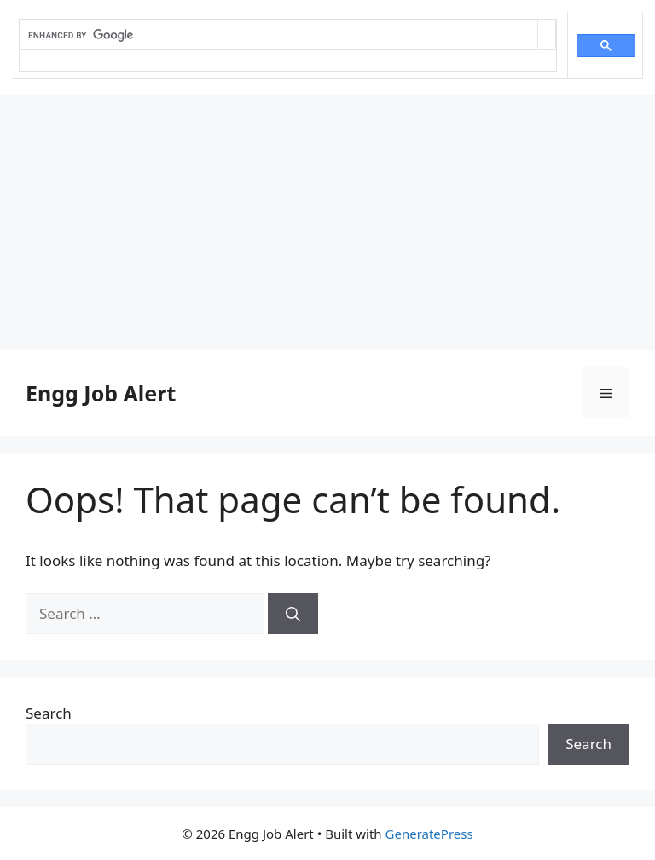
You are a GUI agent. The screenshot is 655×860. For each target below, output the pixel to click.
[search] (279, 35)
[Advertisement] (327, 222)
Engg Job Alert (101, 392)
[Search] (293, 613)
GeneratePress (429, 833)
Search (49, 713)
